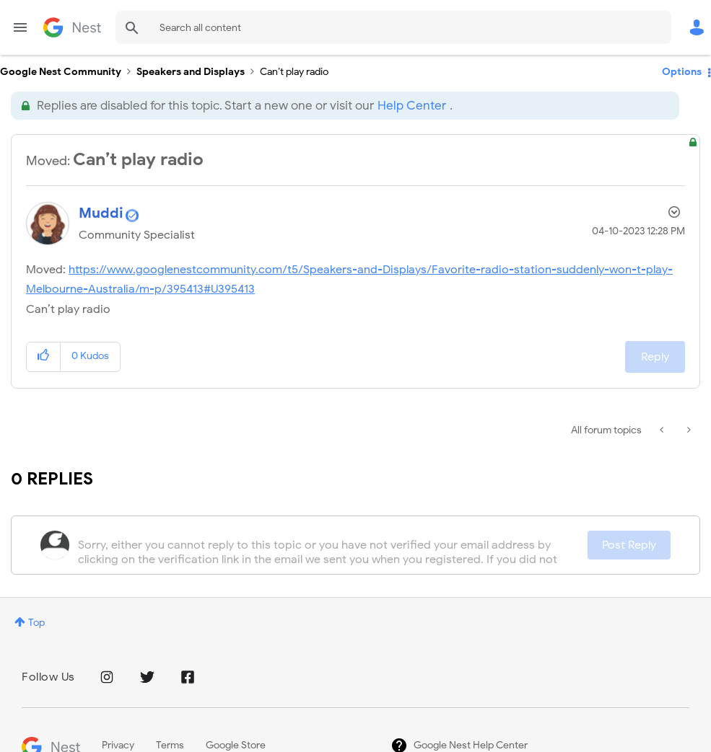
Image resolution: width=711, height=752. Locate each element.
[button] (44, 356)
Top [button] (36, 622)
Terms (170, 745)
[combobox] (393, 27)
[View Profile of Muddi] (101, 213)
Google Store (236, 745)
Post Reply (629, 545)
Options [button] (682, 72)
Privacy (118, 745)
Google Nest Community (72, 27)
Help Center (412, 105)
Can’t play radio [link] (294, 72)
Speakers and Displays (190, 72)
